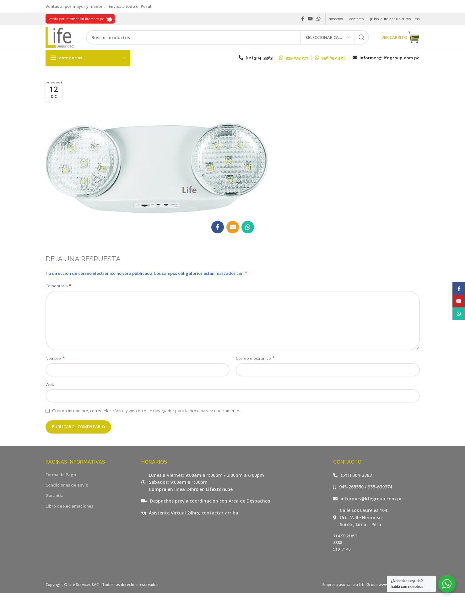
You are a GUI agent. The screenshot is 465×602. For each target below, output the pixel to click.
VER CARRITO (400, 42)
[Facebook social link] (302, 19)
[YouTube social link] (310, 19)
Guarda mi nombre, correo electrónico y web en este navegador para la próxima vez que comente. (146, 419)
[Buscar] (232, 42)
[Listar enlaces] (376, 484)
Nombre (55, 367)
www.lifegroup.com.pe (399, 593)
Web (50, 393)
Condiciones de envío (67, 494)
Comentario (59, 295)
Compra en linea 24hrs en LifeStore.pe (191, 498)
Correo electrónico (255, 367)
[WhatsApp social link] (318, 19)
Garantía (54, 504)
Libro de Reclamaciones (69, 515)
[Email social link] (232, 236)
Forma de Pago (61, 483)
